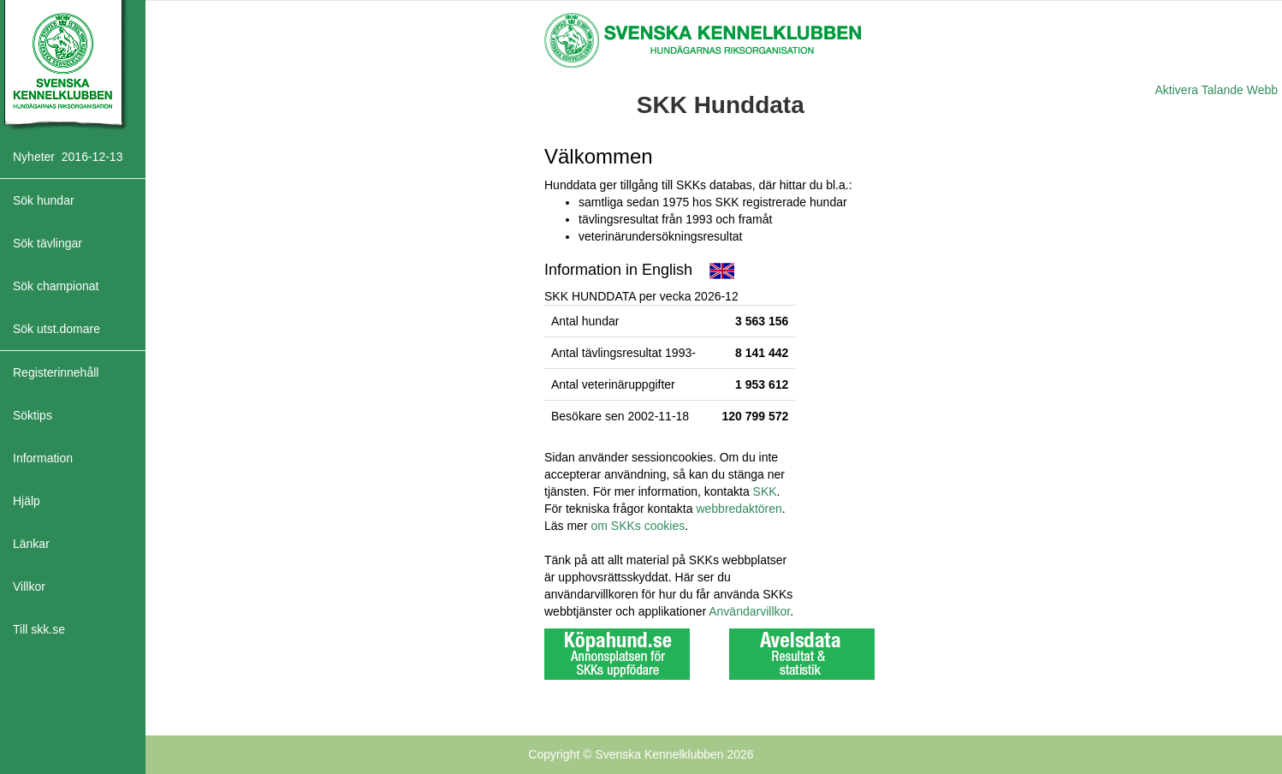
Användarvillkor (749, 611)
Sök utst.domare (56, 329)
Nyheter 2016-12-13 (67, 157)
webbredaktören (738, 508)
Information (43, 458)
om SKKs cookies (638, 526)
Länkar (31, 544)
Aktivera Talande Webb (1216, 90)
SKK (765, 491)
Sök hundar (43, 200)
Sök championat (55, 286)
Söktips (32, 415)
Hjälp (26, 501)
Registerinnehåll (55, 372)
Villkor (29, 586)
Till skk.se (39, 629)
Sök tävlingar (47, 243)
